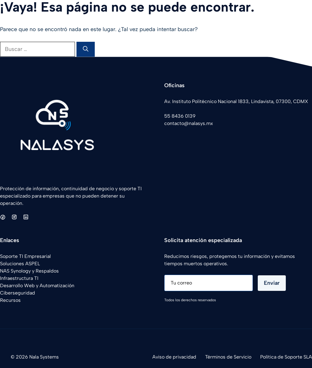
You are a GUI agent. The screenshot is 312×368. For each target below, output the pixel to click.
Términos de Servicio (228, 357)
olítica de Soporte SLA (287, 357)
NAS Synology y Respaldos (29, 271)
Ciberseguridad (17, 293)
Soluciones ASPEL (20, 263)
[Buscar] (85, 49)
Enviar (272, 283)
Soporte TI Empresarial (25, 256)
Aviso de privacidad (174, 357)
